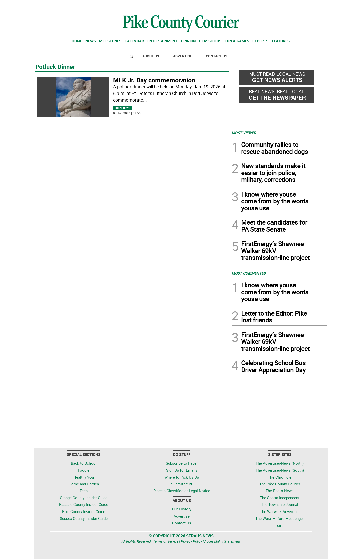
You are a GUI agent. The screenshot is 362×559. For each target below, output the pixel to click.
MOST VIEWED (244, 132)
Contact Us (216, 56)
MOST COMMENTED (249, 273)
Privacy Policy (191, 541)
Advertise (182, 56)
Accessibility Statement (222, 541)
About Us (150, 56)
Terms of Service (165, 541)
